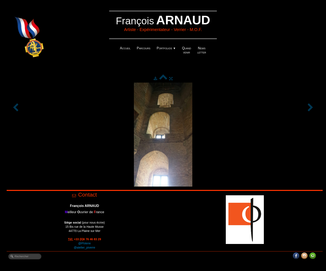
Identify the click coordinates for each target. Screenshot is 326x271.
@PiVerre (84, 243)
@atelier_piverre (84, 247)
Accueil (125, 48)
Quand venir (186, 50)
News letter (201, 50)
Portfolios (166, 48)
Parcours (144, 48)
